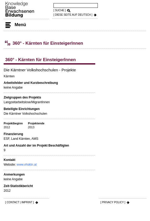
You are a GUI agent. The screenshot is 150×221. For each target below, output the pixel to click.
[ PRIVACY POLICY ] (112, 202)
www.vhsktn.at (27, 164)
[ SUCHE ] (59, 10)
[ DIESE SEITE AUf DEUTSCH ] (72, 14)
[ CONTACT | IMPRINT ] (19, 202)
